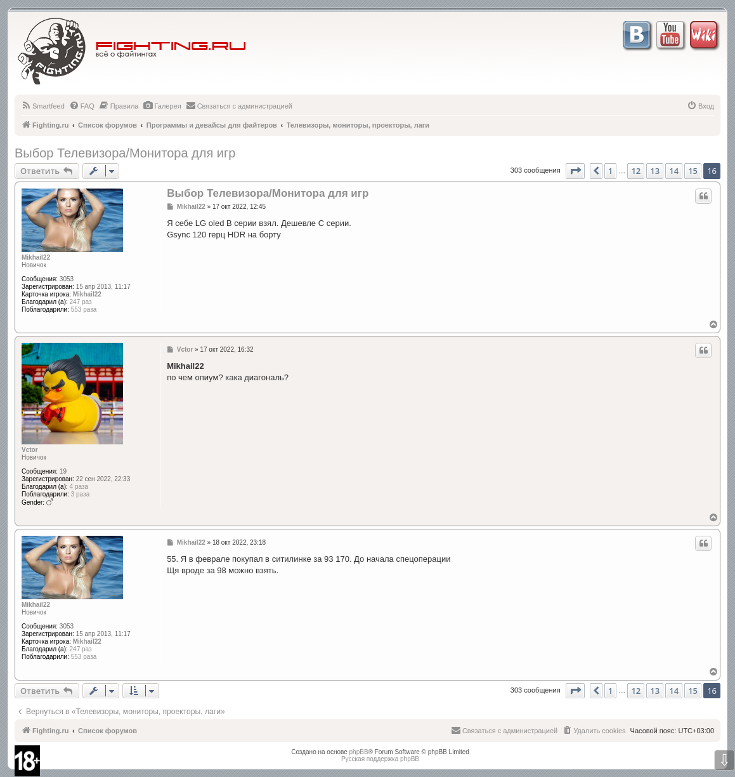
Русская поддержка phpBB (380, 758)
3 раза (80, 494)
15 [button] (693, 170)
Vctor (30, 449)
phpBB (358, 751)
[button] (575, 170)
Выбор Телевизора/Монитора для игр (125, 153)
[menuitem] (43, 106)
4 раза (79, 486)
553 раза (84, 309)
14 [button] (674, 170)
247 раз (81, 301)
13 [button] (655, 170)
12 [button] (636, 170)
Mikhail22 (36, 257)
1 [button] (610, 170)
